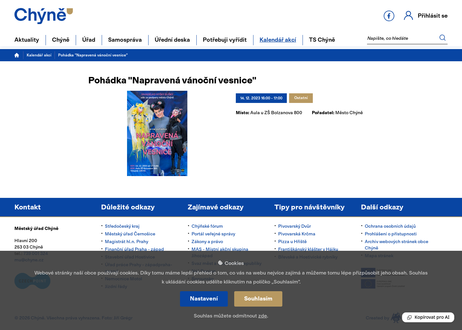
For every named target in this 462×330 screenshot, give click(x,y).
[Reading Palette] (428, 317)
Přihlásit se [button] (431, 15)
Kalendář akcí (39, 55)
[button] (425, 16)
